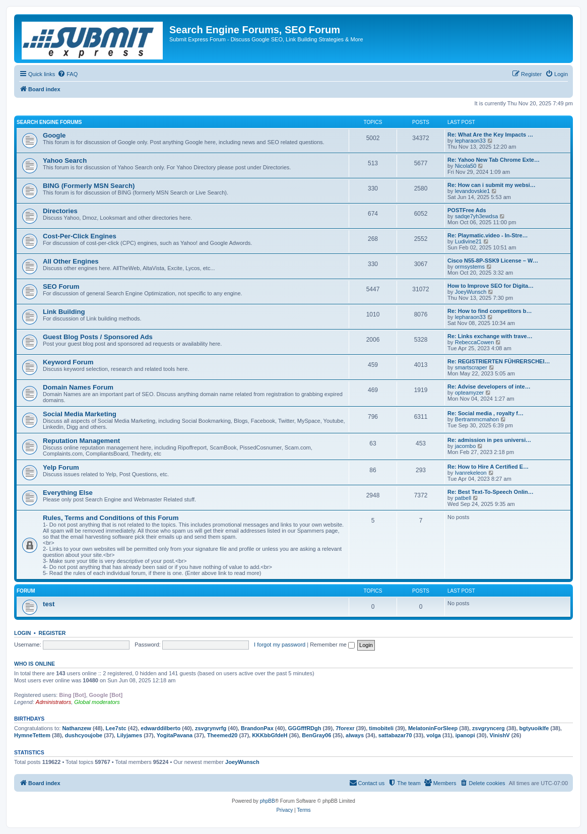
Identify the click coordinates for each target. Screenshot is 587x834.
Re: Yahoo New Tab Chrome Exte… (493, 160)
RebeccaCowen (474, 342)
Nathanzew (76, 728)
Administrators (53, 702)
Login (22, 633)
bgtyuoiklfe (534, 728)
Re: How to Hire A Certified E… (488, 467)
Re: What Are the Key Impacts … (490, 135)
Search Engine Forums (49, 122)
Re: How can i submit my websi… (491, 185)
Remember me (332, 644)
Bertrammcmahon (477, 419)
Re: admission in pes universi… (489, 440)
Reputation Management (81, 440)
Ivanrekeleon (471, 473)
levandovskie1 (472, 191)
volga (433, 735)
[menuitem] (67, 74)
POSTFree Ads (466, 210)
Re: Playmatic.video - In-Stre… (487, 235)
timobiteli (381, 728)
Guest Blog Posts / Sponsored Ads (98, 337)
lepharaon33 (470, 141)
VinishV (500, 735)
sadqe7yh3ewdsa (476, 216)
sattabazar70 (395, 735)
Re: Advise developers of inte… (489, 386)
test (48, 604)
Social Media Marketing (79, 414)
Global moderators (97, 702)
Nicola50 (466, 166)
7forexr (345, 728)
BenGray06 (316, 735)
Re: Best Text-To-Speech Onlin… (490, 492)
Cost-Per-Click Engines (79, 236)
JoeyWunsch (471, 292)
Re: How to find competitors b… (489, 311)
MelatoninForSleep (433, 728)
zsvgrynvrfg (210, 728)
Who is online (34, 664)
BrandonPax (257, 728)
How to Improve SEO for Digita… (490, 286)
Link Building (64, 311)
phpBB (267, 801)
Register (52, 633)
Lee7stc (116, 728)
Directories (60, 211)
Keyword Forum (68, 362)
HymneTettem (32, 735)
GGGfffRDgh (304, 728)
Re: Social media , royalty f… (485, 413)
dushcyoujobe (84, 735)
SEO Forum (61, 286)
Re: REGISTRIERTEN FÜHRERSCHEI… (498, 361)
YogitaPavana (174, 735)
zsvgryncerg (488, 728)
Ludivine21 (468, 241)
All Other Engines (71, 261)
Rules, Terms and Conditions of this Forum (110, 518)
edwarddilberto (160, 728)
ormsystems (470, 267)
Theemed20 (222, 735)
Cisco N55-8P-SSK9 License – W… (492, 261)
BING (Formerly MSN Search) (89, 185)
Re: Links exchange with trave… (490, 336)
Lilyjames (129, 735)
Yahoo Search (65, 160)
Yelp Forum (61, 467)
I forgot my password (279, 644)
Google (54, 135)
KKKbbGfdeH (269, 735)
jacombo (465, 446)
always (355, 735)
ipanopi (465, 735)
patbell (463, 498)
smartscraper (471, 367)
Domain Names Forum (78, 387)
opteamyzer (469, 393)
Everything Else (68, 492)
